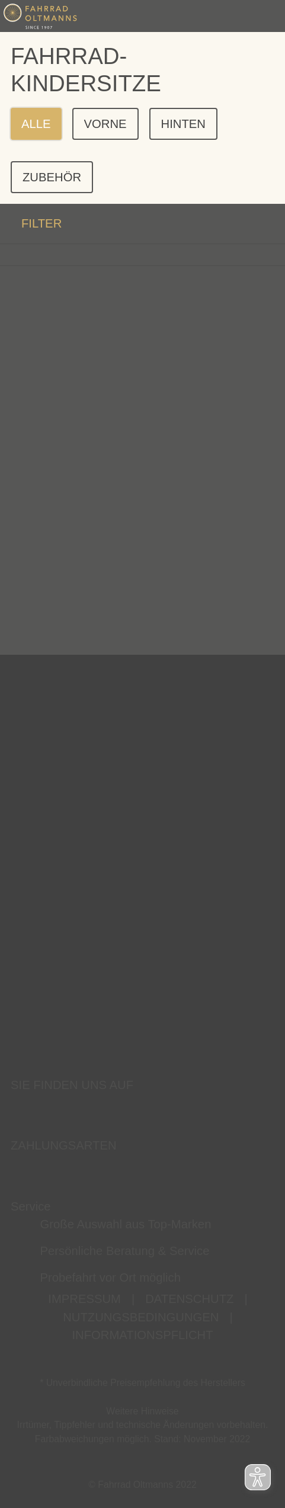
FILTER (31, 224)
